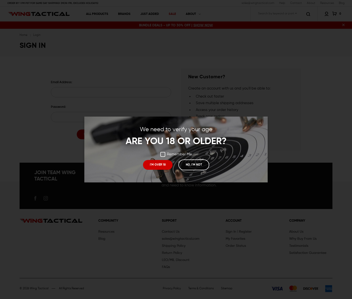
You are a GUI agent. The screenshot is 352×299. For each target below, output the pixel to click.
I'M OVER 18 (158, 164)
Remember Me (176, 154)
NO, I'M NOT (194, 164)
